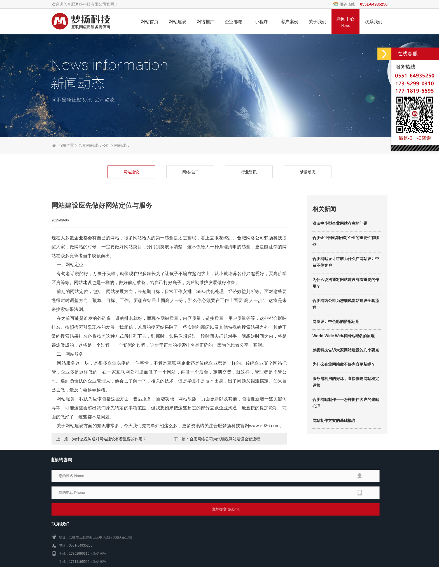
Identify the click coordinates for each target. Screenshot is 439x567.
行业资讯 (214, 172)
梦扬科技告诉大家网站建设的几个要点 (345, 384)
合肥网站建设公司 (94, 145)
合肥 (241, 272)
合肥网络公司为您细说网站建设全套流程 (225, 439)
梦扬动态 (273, 172)
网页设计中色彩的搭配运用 (335, 356)
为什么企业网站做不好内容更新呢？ (343, 399)
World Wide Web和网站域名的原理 (343, 370)
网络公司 (255, 272)
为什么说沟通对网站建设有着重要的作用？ (109, 439)
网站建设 (122, 145)
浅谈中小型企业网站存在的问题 (339, 258)
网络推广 (155, 172)
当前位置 (66, 145)
